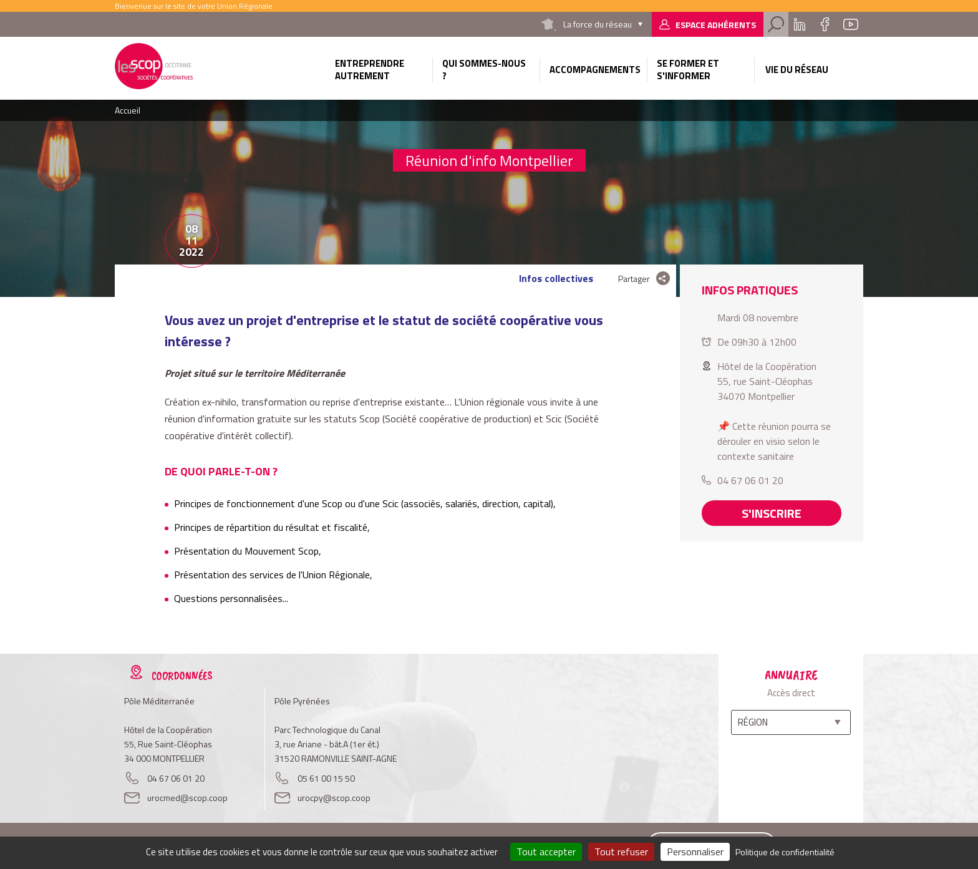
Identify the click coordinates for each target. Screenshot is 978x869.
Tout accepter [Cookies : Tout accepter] (546, 851)
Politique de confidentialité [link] (785, 851)
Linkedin (799, 24)
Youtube (850, 24)
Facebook (824, 24)
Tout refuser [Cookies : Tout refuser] (621, 851)
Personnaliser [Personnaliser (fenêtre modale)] (695, 851)
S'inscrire (771, 513)
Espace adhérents (715, 24)
